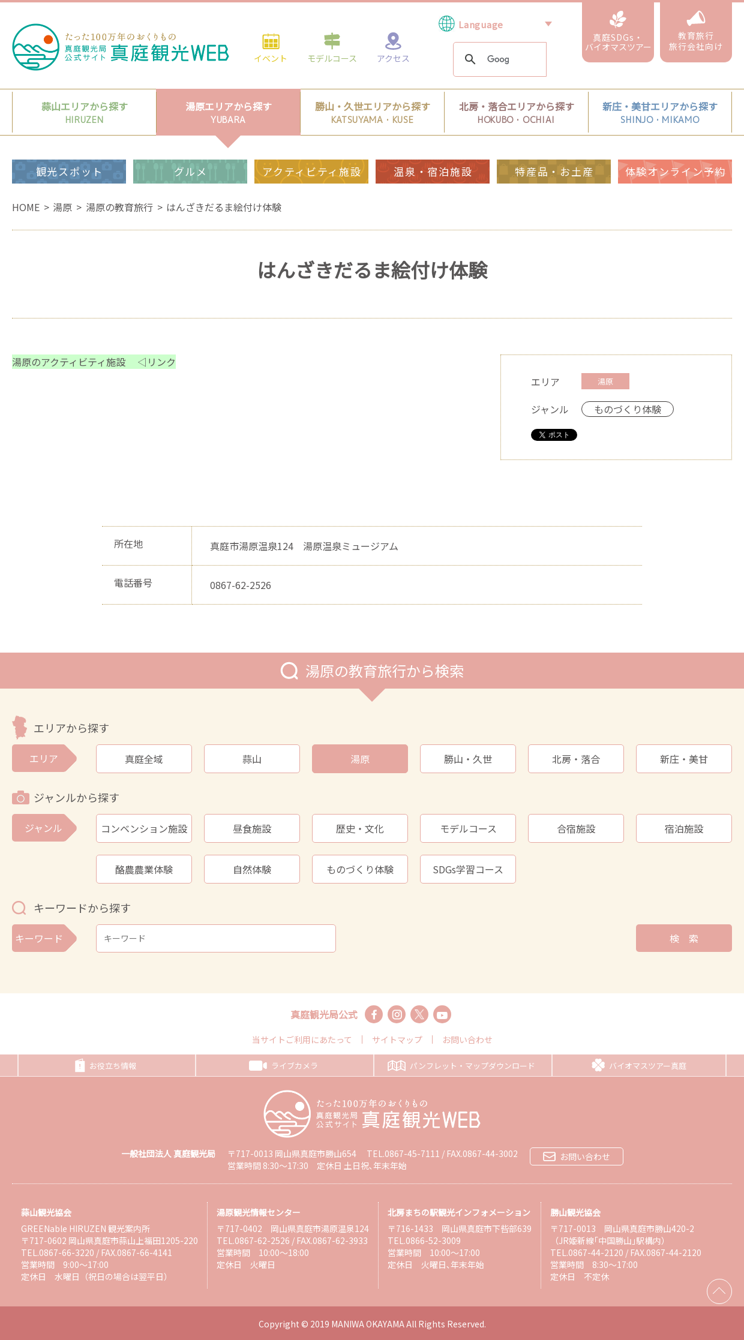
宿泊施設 (684, 828)
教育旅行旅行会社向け (696, 31)
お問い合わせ (467, 1039)
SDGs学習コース (468, 869)
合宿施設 (576, 828)
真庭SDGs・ (618, 32)
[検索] (498, 60)
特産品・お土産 (554, 171)
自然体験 (252, 869)
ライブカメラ (283, 1065)
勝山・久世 (468, 759)
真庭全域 (144, 759)
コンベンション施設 (144, 828)
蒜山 (252, 759)
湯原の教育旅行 (119, 207)
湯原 (62, 207)
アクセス (393, 47)
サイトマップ (397, 1039)
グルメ (191, 171)
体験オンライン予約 (675, 171)
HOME (26, 207)
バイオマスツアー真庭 (639, 1065)
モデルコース (332, 47)
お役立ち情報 (105, 1065)
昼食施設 (252, 828)
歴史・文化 (360, 828)
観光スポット (69, 171)
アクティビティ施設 (311, 171)
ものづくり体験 (360, 869)
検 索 (684, 938)
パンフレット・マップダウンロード (461, 1065)
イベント (270, 47)
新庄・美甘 (684, 759)
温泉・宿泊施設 (433, 171)
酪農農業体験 (144, 869)
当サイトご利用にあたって (302, 1039)
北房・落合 (576, 759)
